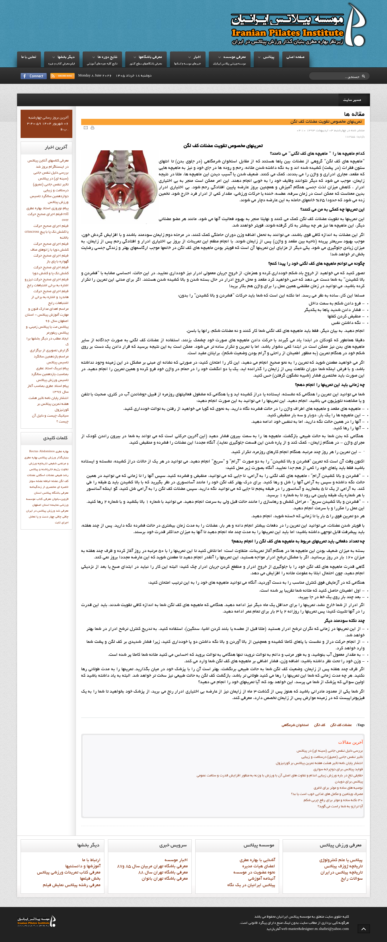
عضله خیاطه (51, 481)
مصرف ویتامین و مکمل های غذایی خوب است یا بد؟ (327, 794)
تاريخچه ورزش (38, 463)
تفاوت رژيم (61, 469)
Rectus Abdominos (42, 451)
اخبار (197, 57)
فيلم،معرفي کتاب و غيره (61, 64)
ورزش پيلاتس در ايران (40, 511)
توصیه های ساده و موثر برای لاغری (338, 788)
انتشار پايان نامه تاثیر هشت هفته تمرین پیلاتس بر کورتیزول (319, 763)
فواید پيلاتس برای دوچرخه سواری (338, 769)
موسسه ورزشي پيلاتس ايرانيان (229, 64)
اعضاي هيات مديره (258, 866)
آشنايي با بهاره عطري (257, 860)
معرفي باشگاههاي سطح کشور (145, 64)
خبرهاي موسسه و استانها (187, 64)
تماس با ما (28, 57)
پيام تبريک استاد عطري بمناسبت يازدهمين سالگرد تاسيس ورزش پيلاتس (50, 374)
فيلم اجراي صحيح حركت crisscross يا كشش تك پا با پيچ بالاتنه (47, 232)
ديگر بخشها (66, 57)
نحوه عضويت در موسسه (254, 872)
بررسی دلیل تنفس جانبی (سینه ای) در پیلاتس (330, 751)
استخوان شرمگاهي (295, 725)
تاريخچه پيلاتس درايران (342, 872)
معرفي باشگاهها (150, 57)
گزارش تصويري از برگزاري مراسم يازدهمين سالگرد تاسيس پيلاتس (49, 356)
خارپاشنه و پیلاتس (41, 469)
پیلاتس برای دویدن (349, 782)
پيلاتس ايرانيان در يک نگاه (251, 885)
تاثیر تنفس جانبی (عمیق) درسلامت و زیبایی (332, 757)
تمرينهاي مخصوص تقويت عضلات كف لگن (326, 121)
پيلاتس (268, 57)
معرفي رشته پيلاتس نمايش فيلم (72, 885)
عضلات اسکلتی (45, 475)
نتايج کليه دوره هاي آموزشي (102, 64)
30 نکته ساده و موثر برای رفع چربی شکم (333, 800)
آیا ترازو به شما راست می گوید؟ (340, 806)
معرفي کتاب (43, 499)
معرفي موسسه (234, 57)
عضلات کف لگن (341, 725)
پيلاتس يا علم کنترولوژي (341, 860)
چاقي (65, 517)
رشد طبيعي (62, 475)
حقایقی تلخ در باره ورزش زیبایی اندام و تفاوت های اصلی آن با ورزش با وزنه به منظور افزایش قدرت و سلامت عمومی (280, 776)
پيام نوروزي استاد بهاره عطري (47, 208)
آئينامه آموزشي (261, 878)
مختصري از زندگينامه (43, 487)
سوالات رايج (352, 878)
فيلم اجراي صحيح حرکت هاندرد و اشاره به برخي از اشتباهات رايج (50, 297)
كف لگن (319, 725)
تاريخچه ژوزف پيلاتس (343, 866)
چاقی (58, 517)
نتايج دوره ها (107, 57)
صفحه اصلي (295, 57)
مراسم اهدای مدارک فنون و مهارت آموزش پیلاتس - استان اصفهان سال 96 (47, 315)
